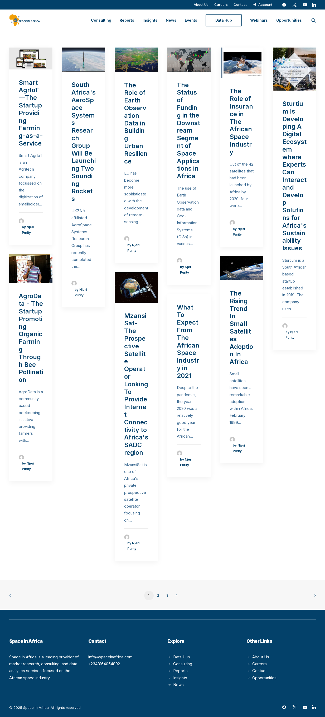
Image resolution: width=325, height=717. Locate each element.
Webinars (259, 20)
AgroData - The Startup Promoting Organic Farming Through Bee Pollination (31, 337)
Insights (150, 20)
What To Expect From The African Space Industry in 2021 (188, 341)
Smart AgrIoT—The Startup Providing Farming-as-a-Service (31, 113)
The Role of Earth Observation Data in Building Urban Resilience (136, 123)
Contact (240, 4)
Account (265, 4)
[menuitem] (201, 4)
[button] (284, 5)
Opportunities (289, 20)
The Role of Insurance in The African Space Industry (241, 121)
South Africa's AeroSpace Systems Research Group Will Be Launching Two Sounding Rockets (83, 142)
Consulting (101, 20)
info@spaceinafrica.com (110, 656)
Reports (127, 20)
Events (191, 20)
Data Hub (181, 656)
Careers (221, 4)
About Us (201, 4)
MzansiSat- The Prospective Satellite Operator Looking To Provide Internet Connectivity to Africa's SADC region (136, 384)
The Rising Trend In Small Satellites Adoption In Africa (241, 327)
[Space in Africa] (24, 20)
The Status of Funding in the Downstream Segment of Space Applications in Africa (188, 130)
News (171, 20)
